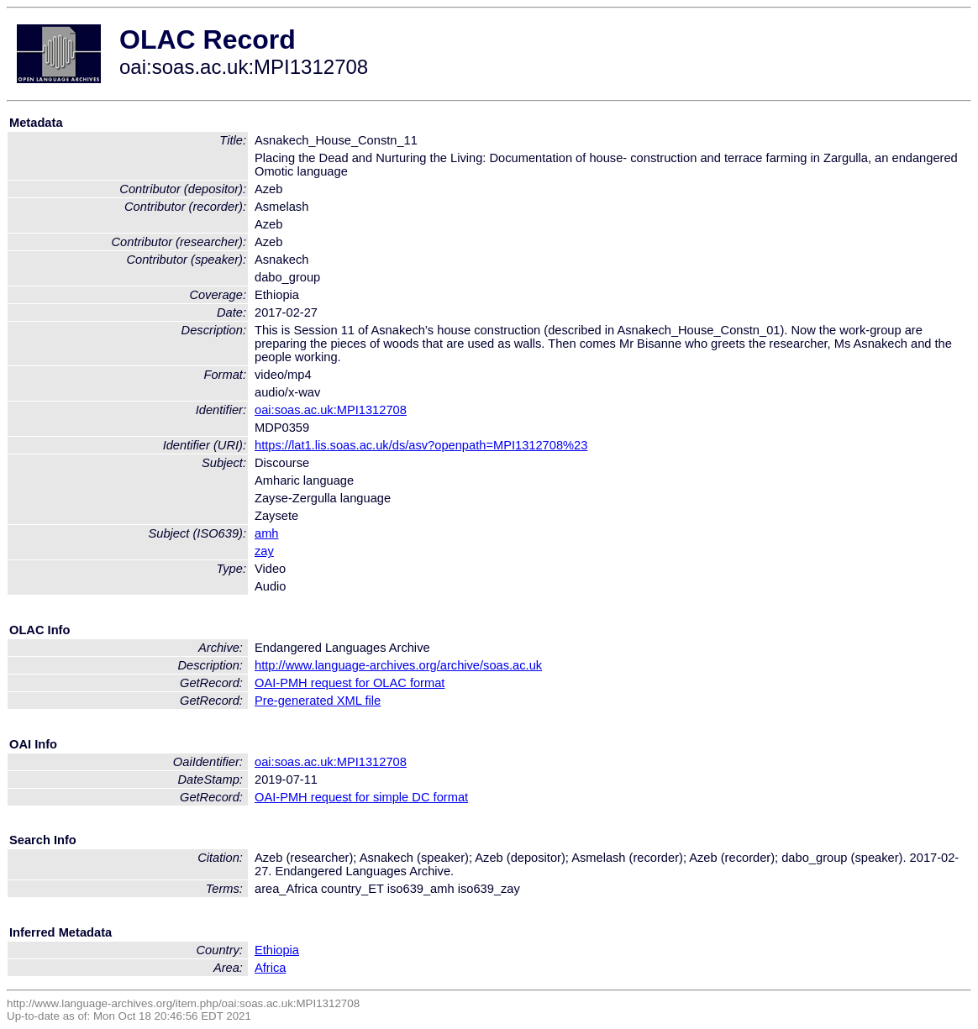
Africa (270, 967)
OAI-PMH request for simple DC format (361, 797)
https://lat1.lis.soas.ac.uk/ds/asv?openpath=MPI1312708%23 (421, 445)
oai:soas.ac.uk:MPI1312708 (331, 410)
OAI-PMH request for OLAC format (349, 683)
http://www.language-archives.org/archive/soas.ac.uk (398, 665)
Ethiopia (277, 950)
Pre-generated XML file (318, 700)
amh (267, 533)
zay (264, 551)
